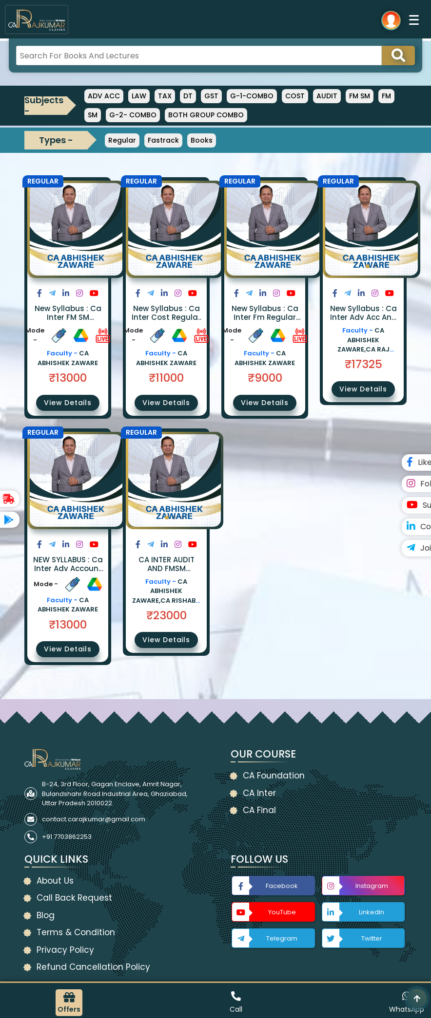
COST (295, 96)
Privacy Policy (65, 950)
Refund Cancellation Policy (93, 967)
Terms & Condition (76, 932)
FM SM (359, 96)
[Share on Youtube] (94, 293)
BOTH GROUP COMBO (206, 115)
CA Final (259, 810)
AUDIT (326, 96)
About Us (55, 881)
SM (93, 115)
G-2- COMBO (133, 115)
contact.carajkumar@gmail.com (93, 819)
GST (211, 96)
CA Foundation (274, 775)
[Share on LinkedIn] (65, 293)
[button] (368, 266)
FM (386, 96)
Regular (122, 140)
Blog (46, 915)
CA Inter (259, 793)
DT (188, 96)
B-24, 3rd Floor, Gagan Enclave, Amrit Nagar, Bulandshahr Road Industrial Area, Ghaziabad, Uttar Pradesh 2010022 (115, 793)
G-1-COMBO (252, 96)
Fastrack (163, 140)
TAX (165, 96)
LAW (139, 96)
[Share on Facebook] (39, 293)
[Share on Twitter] (52, 293)
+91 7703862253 (67, 836)
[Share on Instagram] (79, 293)
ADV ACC (104, 96)
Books (202, 140)
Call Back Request (74, 898)
